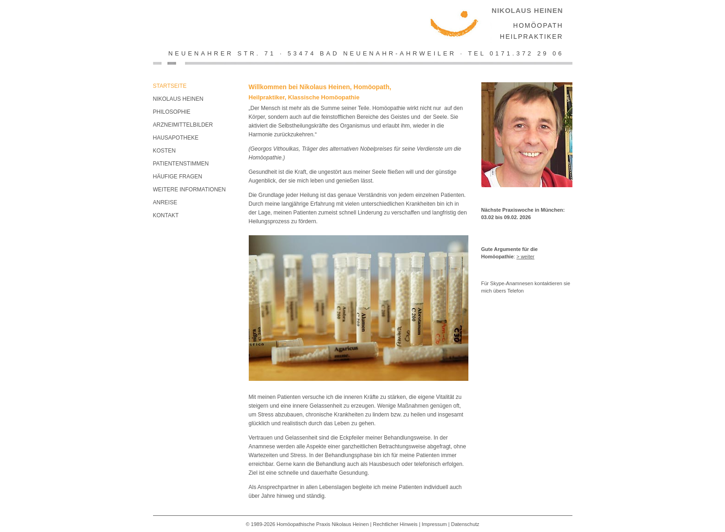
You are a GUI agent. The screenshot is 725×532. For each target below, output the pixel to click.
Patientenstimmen (181, 163)
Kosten (164, 150)
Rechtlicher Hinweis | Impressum (410, 524)
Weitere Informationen (189, 189)
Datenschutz (465, 524)
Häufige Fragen (178, 176)
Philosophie (171, 112)
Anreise (165, 202)
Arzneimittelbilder (183, 125)
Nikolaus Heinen (178, 99)
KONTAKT (166, 215)
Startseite (170, 86)
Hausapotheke (176, 138)
